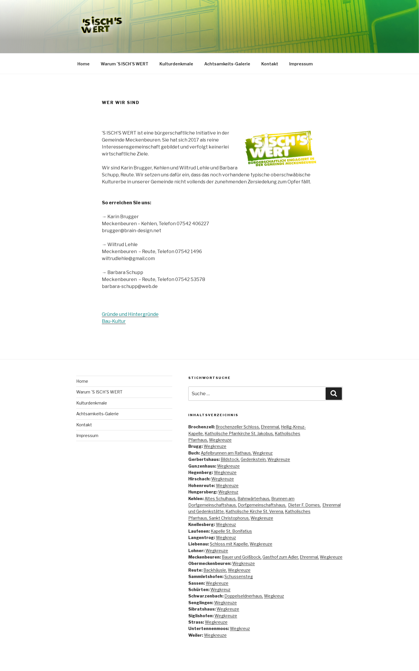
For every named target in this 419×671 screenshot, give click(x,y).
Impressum (301, 63)
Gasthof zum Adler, (280, 556)
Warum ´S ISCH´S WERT (124, 63)
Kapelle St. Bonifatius (231, 531)
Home (83, 63)
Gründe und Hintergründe (130, 314)
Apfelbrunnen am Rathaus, (226, 452)
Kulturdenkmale (176, 63)
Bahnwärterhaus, (253, 498)
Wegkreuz (263, 452)
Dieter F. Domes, (304, 504)
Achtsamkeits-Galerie (227, 63)
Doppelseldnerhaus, (243, 595)
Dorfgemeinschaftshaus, (262, 504)
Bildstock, (230, 459)
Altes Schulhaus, (221, 498)
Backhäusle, (215, 570)
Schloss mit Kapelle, (229, 543)
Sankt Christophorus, (229, 518)
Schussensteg (238, 576)
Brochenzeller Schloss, (238, 426)
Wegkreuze (220, 439)
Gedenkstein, (254, 459)
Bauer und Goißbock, (242, 556)
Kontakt (269, 63)
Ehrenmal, (270, 426)
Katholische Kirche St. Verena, (255, 511)
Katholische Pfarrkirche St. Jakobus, (239, 433)
